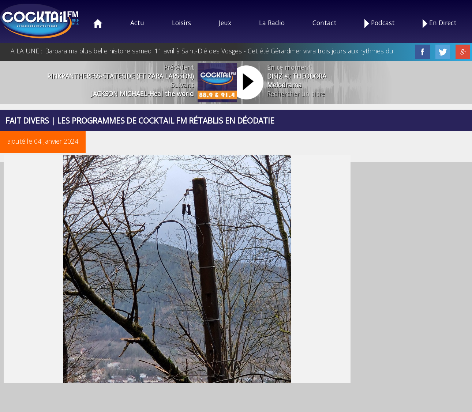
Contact (324, 22)
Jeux (225, 22)
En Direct (440, 23)
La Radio (272, 22)
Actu (137, 22)
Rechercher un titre (296, 93)
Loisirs (181, 22)
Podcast (379, 23)
